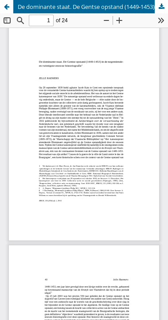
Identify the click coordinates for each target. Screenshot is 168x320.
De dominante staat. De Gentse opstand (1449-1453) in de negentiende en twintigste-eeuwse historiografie (93, 7)
